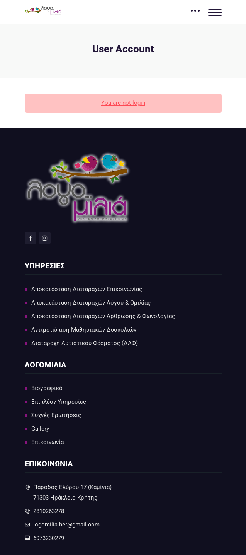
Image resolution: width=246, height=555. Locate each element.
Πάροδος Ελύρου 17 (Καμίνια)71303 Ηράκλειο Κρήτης (72, 492)
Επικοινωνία (47, 442)
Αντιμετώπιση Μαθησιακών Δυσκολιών (83, 329)
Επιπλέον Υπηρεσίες (58, 401)
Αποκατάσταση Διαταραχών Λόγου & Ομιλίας (91, 302)
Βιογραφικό (47, 388)
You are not (116, 103)
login (138, 103)
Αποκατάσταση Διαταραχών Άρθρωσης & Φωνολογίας (103, 316)
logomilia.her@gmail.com (66, 524)
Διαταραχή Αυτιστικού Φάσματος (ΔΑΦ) (84, 343)
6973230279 (48, 538)
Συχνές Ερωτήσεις (56, 415)
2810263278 (48, 511)
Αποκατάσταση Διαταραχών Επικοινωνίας (86, 289)
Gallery (40, 428)
